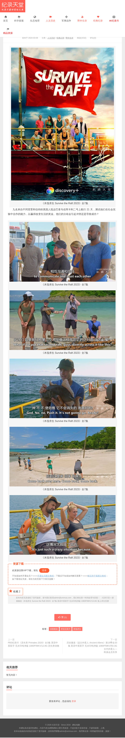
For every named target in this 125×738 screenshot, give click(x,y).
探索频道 (54, 629)
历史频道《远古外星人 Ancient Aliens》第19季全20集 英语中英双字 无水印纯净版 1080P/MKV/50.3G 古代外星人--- (91, 648)
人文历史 (50, 19)
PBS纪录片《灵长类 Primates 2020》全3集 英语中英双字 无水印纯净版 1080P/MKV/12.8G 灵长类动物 (33, 645)
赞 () (62, 617)
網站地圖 (76, 725)
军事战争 (66, 19)
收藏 (14, 591)
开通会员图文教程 (45, 576)
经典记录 (60, 38)
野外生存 (82, 19)
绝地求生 (77, 629)
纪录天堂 (12, 6)
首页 (5, 19)
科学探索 (19, 19)
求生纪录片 (65, 629)
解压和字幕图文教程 (97, 576)
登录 (44, 570)
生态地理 (35, 19)
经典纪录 (98, 19)
